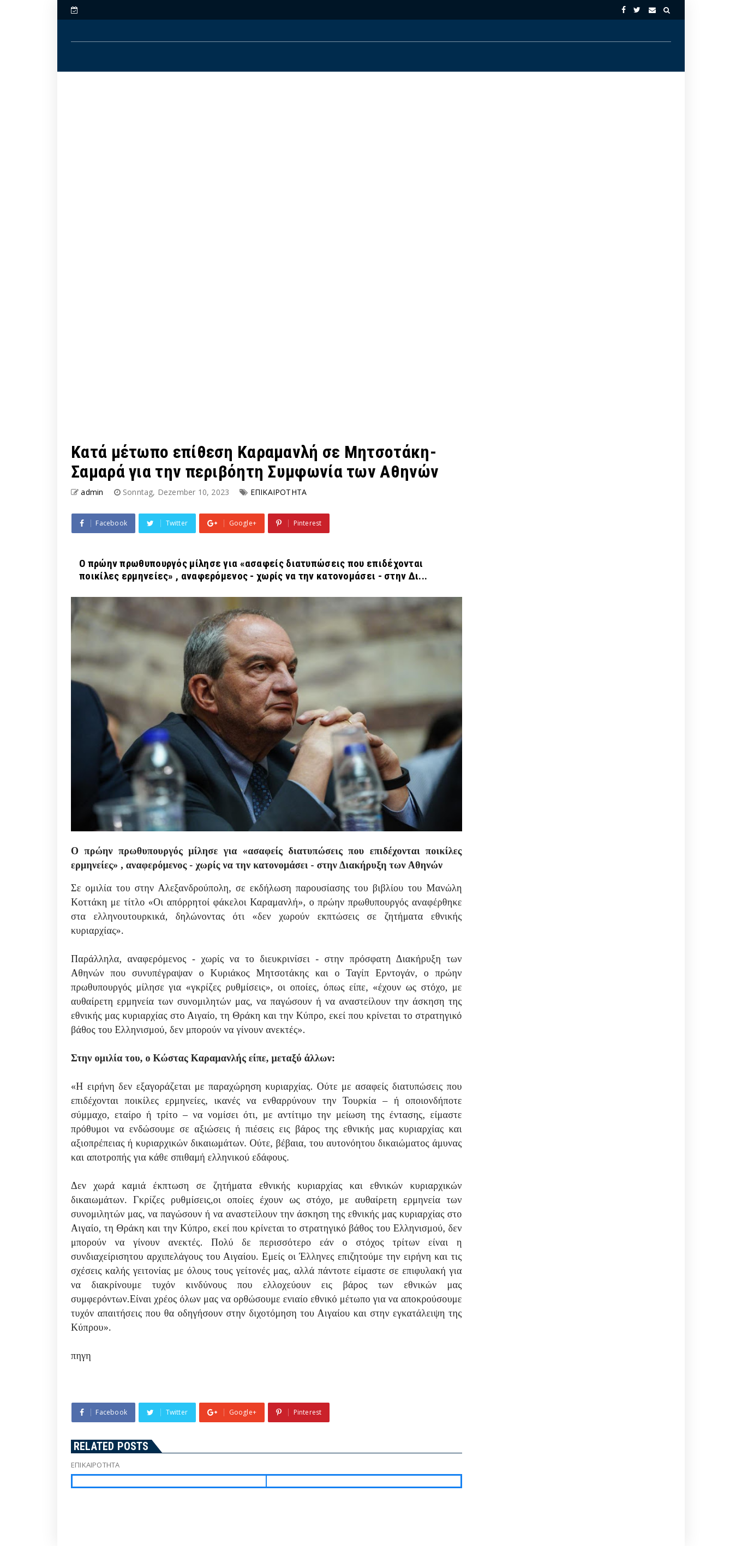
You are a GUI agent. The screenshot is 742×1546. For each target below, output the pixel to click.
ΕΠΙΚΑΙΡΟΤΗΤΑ (278, 492)
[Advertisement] (371, 169)
